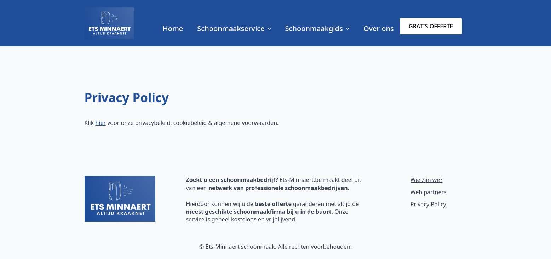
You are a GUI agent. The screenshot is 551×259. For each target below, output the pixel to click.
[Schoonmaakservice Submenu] (271, 28)
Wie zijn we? (427, 180)
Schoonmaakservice (230, 28)
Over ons (378, 28)
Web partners (429, 192)
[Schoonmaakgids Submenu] (349, 28)
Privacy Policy (428, 204)
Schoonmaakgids (314, 28)
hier (100, 123)
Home (173, 28)
